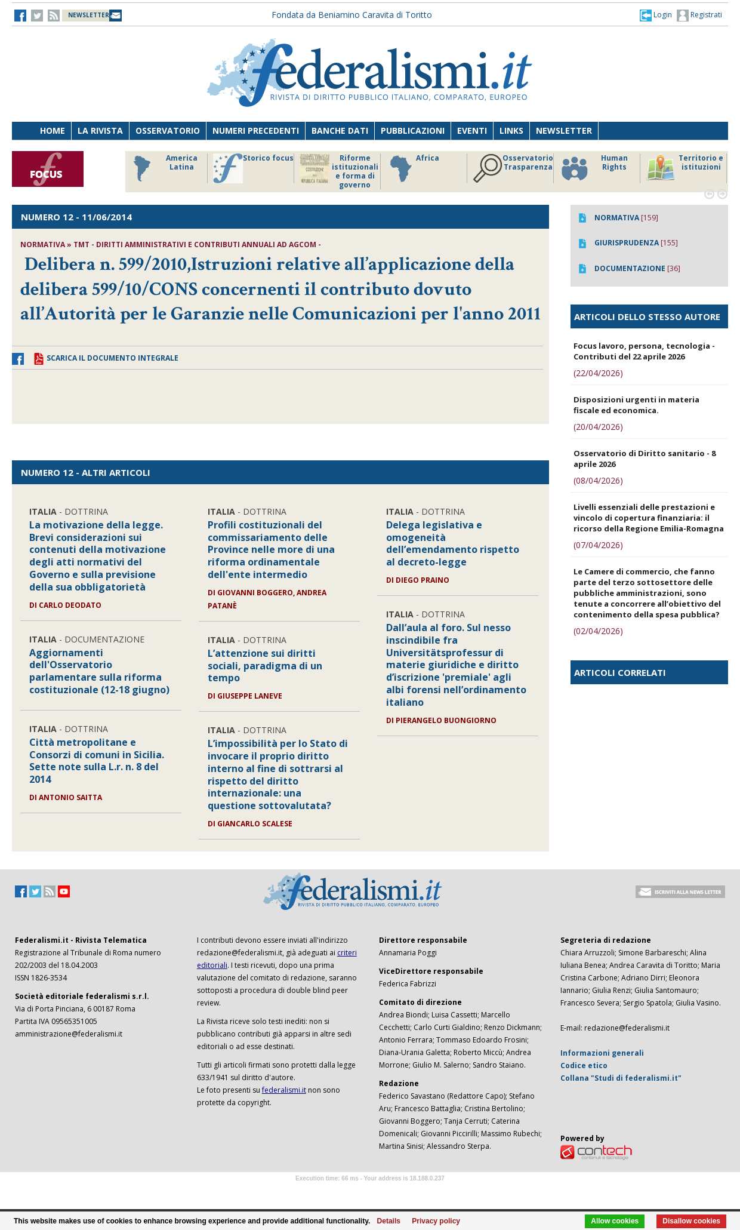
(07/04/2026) (598, 545)
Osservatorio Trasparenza (513, 168)
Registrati (699, 15)
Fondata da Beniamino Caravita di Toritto (352, 14)
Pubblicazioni (413, 130)
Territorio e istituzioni (684, 168)
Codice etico (584, 1065)
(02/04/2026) (598, 630)
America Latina (162, 168)
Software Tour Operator (370, 1192)
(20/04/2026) (598, 426)
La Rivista (100, 130)
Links (511, 130)
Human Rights (593, 168)
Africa (412, 168)
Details (388, 1221)
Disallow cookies (691, 1221)
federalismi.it (284, 1090)
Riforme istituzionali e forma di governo (339, 171)
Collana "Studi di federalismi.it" (621, 1078)
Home (52, 130)
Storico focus (253, 168)
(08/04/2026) (598, 480)
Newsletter (564, 130)
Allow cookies (615, 1221)
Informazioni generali (602, 1053)
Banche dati (340, 130)
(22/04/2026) (598, 373)
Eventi (472, 130)
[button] (655, 15)
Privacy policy (436, 1221)
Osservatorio (167, 130)
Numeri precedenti (255, 130)
